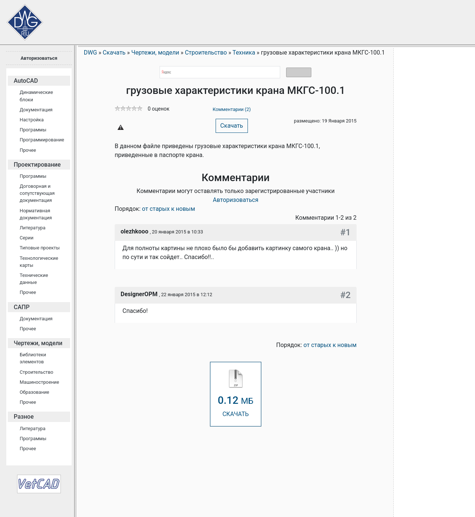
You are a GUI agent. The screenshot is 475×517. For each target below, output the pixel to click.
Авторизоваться (38, 58)
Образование (34, 392)
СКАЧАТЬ (235, 394)
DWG (90, 52)
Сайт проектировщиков (18, 18)
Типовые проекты (40, 248)
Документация (36, 109)
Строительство (36, 372)
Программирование (42, 140)
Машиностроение (39, 382)
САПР (22, 307)
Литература (32, 227)
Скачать (231, 125)
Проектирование (37, 164)
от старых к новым (168, 208)
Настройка (32, 119)
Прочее (28, 150)
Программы (33, 129)
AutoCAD (26, 80)
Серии (26, 237)
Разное (24, 416)
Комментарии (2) (232, 109)
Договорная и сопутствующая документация (37, 193)
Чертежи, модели (38, 343)
